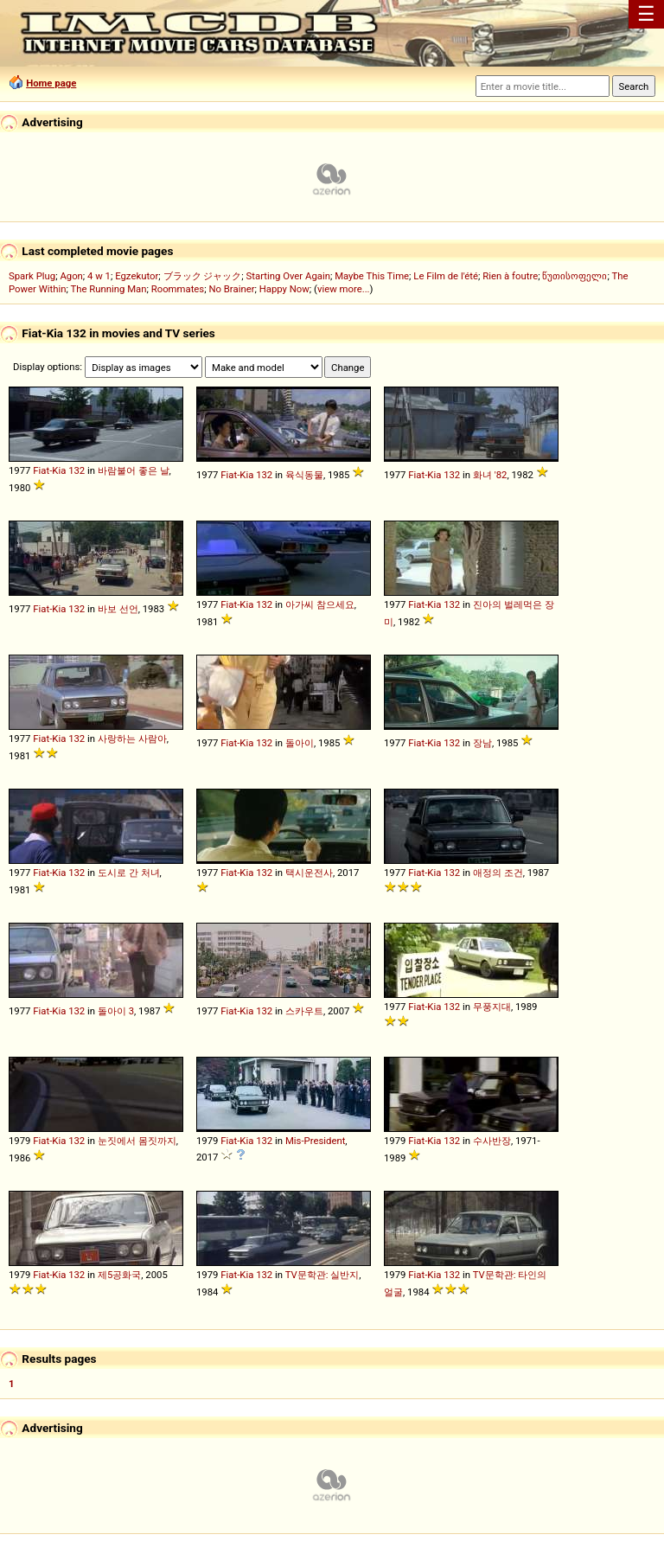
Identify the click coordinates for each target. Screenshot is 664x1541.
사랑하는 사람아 (132, 738)
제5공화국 (119, 1275)
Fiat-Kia (49, 470)
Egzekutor (136, 276)
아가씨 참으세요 (319, 604)
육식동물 (304, 475)
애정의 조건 (498, 872)
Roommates (178, 289)
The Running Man (108, 289)
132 (76, 470)
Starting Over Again (288, 276)
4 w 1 (99, 276)
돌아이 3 (116, 1011)
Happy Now (284, 289)
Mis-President (315, 1141)
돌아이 (299, 743)
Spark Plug (32, 276)
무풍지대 (492, 1007)
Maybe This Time (372, 276)
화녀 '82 (490, 475)
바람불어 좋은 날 (133, 470)
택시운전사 (309, 872)
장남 (482, 743)
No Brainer (231, 289)
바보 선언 (118, 609)
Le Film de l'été (445, 276)
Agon (71, 276)
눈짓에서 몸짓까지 (137, 1141)
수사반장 (492, 1141)
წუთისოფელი (574, 276)
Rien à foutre (510, 276)
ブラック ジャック (202, 276)
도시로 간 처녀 (129, 872)
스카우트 (304, 1011)
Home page (51, 83)
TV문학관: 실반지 (322, 1275)
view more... (343, 289)
